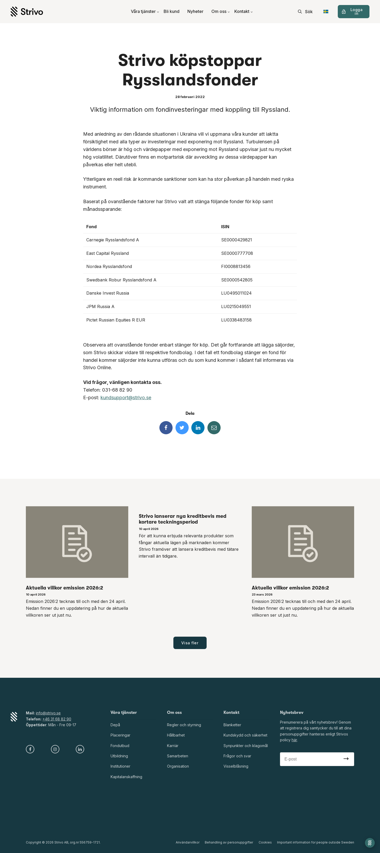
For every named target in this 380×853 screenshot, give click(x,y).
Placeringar (120, 735)
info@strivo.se (48, 713)
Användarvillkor (188, 842)
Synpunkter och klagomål (246, 745)
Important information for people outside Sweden (315, 842)
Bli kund (171, 11)
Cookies (265, 842)
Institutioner (120, 766)
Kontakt (243, 11)
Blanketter (232, 725)
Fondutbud (120, 745)
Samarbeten (177, 756)
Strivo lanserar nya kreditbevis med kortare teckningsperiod (182, 519)
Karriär (172, 745)
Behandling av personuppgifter (229, 842)
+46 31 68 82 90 (56, 719)
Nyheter (195, 11)
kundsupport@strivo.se (126, 397)
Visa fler (189, 643)
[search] (305, 11)
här (294, 740)
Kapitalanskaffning (126, 776)
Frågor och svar (237, 756)
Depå (115, 725)
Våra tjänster (145, 11)
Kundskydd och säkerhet (245, 735)
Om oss (220, 11)
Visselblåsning (236, 766)
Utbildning (119, 756)
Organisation (178, 766)
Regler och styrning (184, 725)
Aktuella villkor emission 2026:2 (64, 588)
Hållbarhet (176, 735)
